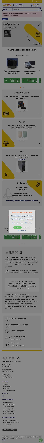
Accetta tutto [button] (17, 227)
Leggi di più (31, 219)
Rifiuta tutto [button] (26, 227)
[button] (22, 221)
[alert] (22, 221)
